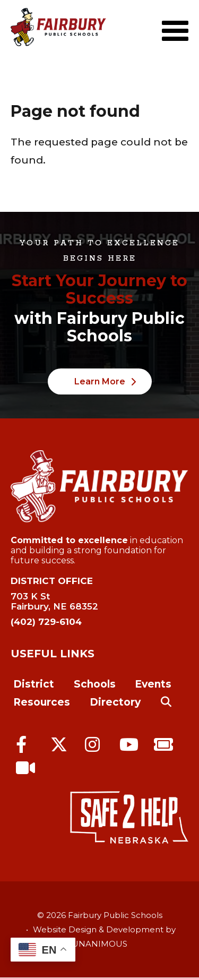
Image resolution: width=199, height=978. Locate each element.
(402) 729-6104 (46, 621)
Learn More (99, 381)
